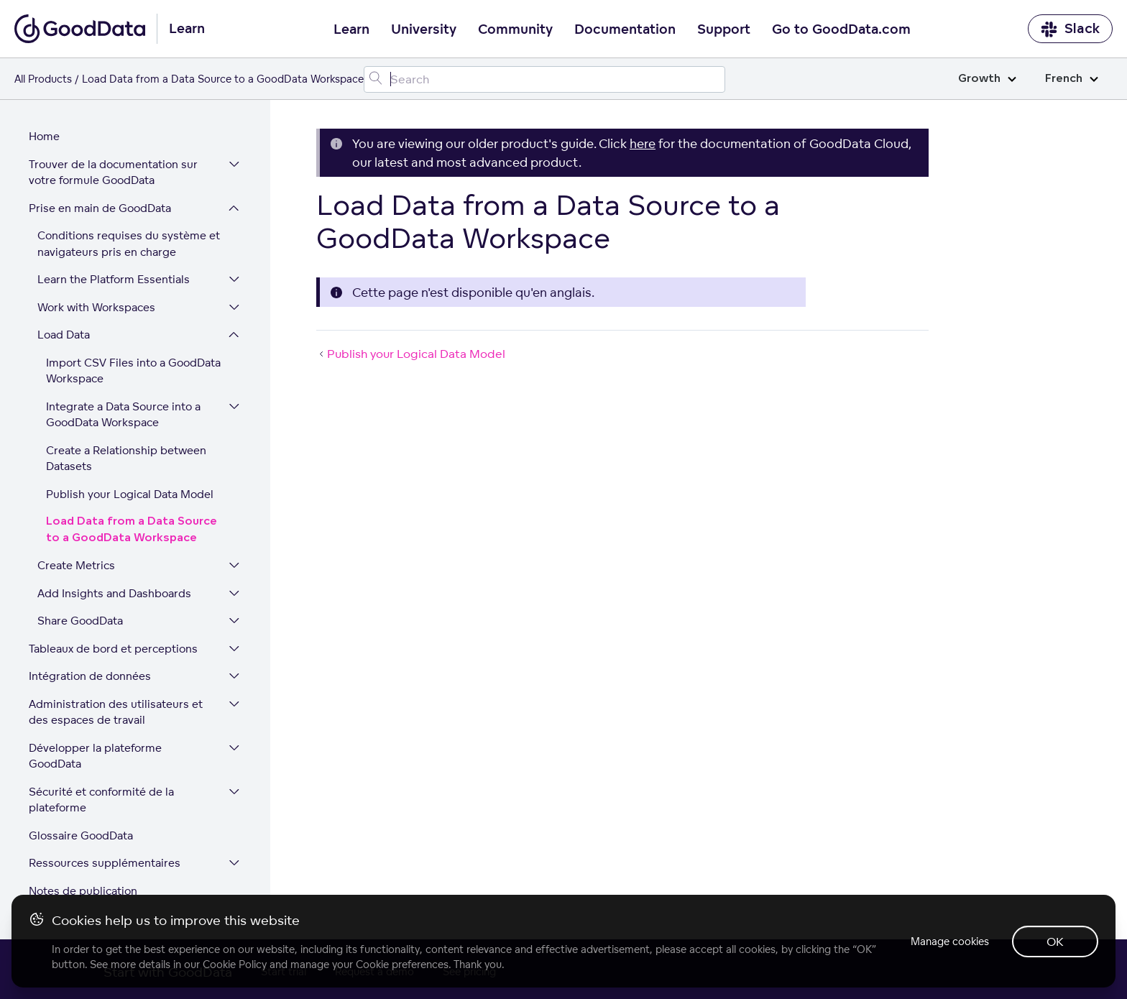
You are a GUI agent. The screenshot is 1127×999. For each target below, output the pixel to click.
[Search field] (544, 79)
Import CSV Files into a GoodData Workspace (133, 371)
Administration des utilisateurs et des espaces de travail (116, 712)
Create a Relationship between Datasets (126, 458)
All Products (43, 79)
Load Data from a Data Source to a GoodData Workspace (131, 529)
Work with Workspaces (96, 307)
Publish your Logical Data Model (129, 494)
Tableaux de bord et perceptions (113, 648)
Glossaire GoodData (81, 835)
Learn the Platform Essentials (113, 279)
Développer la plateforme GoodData (95, 756)
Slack (1070, 29)
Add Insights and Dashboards (114, 593)
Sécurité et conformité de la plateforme (101, 800)
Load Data (63, 334)
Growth (987, 79)
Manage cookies (950, 941)
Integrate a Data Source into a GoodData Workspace (123, 415)
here (643, 143)
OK (1055, 941)
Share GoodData (80, 620)
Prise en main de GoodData (100, 208)
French (1071, 79)
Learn (351, 29)
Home (44, 136)
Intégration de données (90, 676)
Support (723, 29)
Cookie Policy (235, 964)
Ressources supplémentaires (104, 863)
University (423, 29)
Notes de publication (83, 891)
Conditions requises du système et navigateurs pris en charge (128, 244)
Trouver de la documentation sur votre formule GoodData (113, 172)
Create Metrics (76, 565)
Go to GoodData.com (841, 29)
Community (515, 29)
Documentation (625, 29)
